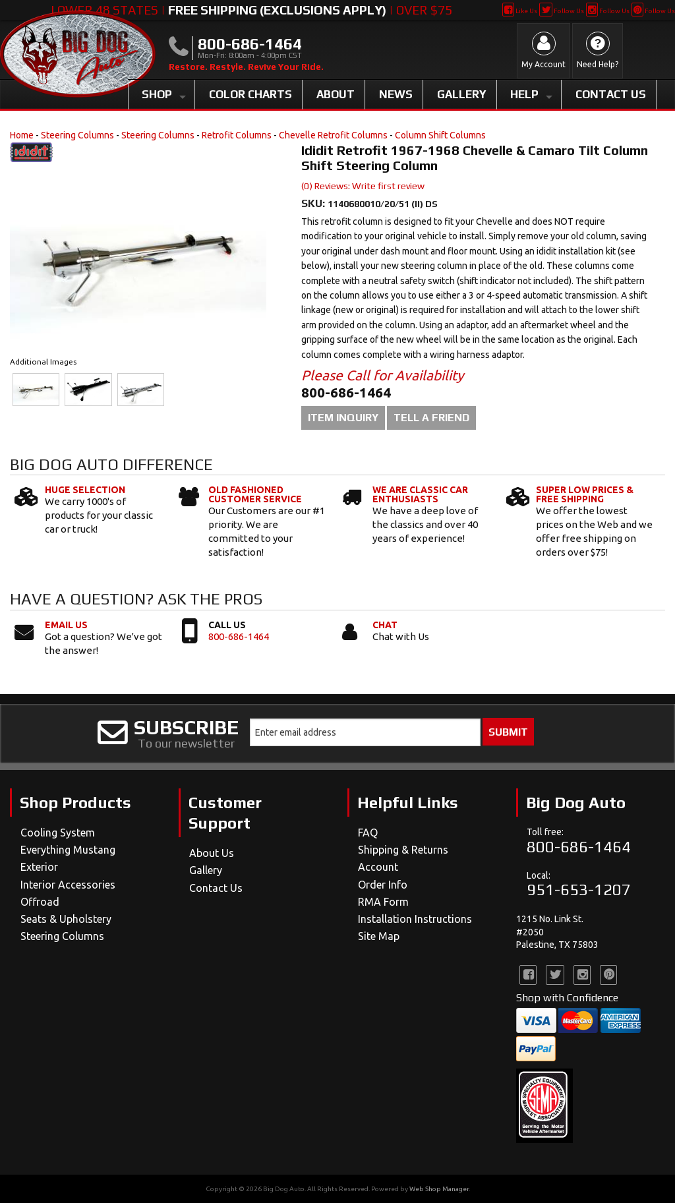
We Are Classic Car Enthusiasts (420, 494)
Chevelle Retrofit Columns (333, 135)
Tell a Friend (431, 417)
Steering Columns (77, 135)
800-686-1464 (238, 636)
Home (22, 135)
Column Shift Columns (440, 135)
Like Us (519, 11)
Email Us (66, 625)
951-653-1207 (579, 889)
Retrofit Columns (237, 135)
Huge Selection (85, 489)
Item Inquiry (343, 417)
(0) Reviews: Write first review (363, 186)
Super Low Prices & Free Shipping (584, 494)
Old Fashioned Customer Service (255, 494)
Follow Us (561, 11)
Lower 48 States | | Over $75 (251, 10)
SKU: (314, 203)
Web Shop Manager (439, 1188)
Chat (384, 625)
